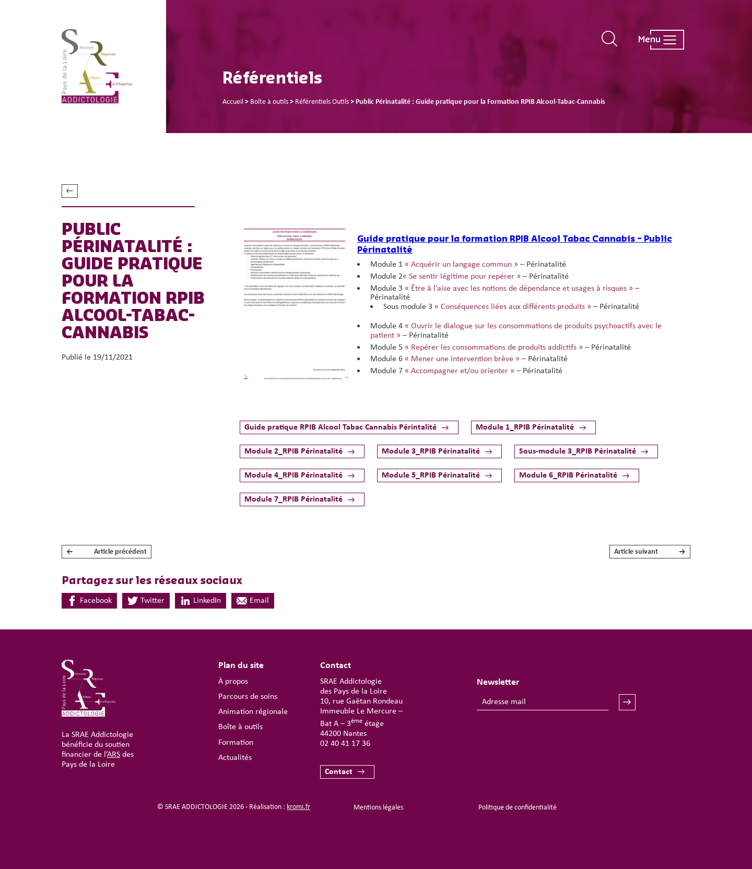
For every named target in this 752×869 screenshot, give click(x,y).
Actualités (235, 758)
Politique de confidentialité (517, 808)
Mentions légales (378, 808)
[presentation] (556, 741)
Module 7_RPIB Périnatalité (293, 499)
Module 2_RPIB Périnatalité (293, 451)
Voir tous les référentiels (70, 191)
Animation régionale (253, 712)
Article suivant (650, 552)
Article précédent (106, 552)
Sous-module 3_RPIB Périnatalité (577, 451)
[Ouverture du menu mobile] (656, 40)
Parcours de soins (247, 697)
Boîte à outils (240, 727)
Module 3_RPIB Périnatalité (431, 451)
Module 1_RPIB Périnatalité (525, 427)
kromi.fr (298, 807)
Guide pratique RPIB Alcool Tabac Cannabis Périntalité (340, 427)
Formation (235, 743)
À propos (233, 681)
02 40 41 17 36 (345, 744)
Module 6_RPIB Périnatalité (568, 475)
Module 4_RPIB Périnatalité (293, 475)
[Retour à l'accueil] (114, 66)
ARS (113, 755)
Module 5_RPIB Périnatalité (431, 475)
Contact (338, 772)
